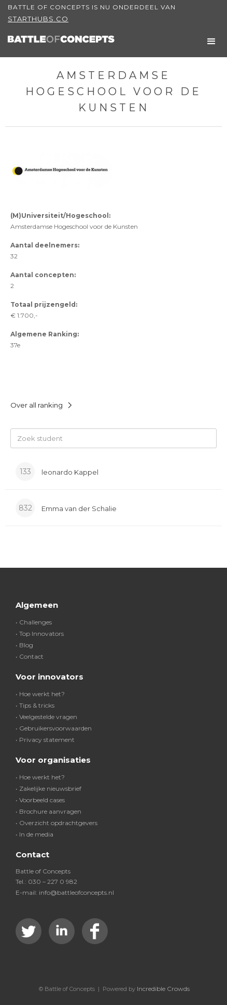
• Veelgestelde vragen (46, 717)
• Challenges (34, 622)
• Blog (24, 645)
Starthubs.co (38, 19)
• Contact (30, 656)
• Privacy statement (45, 739)
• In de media (34, 834)
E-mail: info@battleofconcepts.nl (65, 892)
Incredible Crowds (163, 989)
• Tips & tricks (35, 705)
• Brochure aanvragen (48, 811)
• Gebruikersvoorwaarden (54, 728)
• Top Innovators (40, 633)
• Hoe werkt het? (40, 694)
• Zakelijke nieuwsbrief (48, 788)
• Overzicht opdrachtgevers (56, 823)
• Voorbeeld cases (40, 800)
